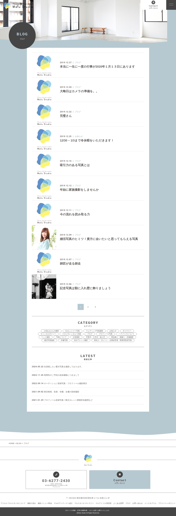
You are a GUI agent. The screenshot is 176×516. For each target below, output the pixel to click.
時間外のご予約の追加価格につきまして (55, 375)
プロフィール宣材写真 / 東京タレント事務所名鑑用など (62, 400)
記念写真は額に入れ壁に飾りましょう (85, 288)
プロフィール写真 (105, 334)
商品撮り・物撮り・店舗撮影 (122, 337)
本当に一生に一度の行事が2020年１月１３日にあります (97, 66)
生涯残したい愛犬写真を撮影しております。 (57, 366)
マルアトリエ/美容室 (103, 503)
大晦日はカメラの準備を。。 (79, 91)
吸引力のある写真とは (75, 165)
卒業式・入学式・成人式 (95, 337)
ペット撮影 (45, 337)
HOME (12, 443)
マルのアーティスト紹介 (63, 503)
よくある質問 (118, 503)
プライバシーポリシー (166, 503)
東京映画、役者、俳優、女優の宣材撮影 (55, 392)
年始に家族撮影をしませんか (79, 189)
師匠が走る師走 (70, 263)
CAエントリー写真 (72, 331)
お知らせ (79, 136)
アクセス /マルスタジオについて (13, 503)
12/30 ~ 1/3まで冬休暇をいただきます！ (87, 140)
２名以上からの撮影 (51, 331)
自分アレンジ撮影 (81, 340)
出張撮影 (76, 337)
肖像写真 (64, 340)
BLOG (19, 443)
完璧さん (66, 115)
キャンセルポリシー (48, 334)
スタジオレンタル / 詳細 (71, 334)
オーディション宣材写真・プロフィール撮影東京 (59, 383)
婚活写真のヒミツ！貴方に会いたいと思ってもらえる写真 (99, 239)
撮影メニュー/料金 (45, 503)
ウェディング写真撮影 (94, 331)
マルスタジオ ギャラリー (84, 503)
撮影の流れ (31, 503)
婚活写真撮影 (49, 340)
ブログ (78, 62)
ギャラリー (127, 331)
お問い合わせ (137, 503)
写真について (61, 337)
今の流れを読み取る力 (75, 214)
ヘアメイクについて (126, 334)
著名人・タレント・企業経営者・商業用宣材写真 (113, 340)
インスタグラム (150, 503)
